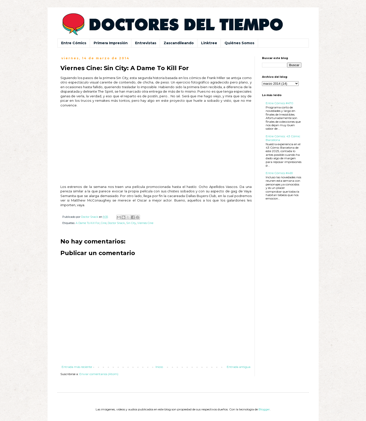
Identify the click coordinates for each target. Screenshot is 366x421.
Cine (103, 223)
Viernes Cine (145, 223)
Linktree (209, 43)
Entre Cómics (73, 43)
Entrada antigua (238, 367)
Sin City (131, 223)
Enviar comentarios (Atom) (98, 374)
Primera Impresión (111, 43)
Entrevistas (145, 43)
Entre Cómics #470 (279, 103)
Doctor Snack (116, 223)
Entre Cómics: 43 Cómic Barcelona (283, 137)
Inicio (159, 367)
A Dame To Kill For (88, 223)
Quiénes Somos (239, 43)
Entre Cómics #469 (279, 173)
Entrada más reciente (77, 367)
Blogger (264, 409)
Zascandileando (179, 43)
